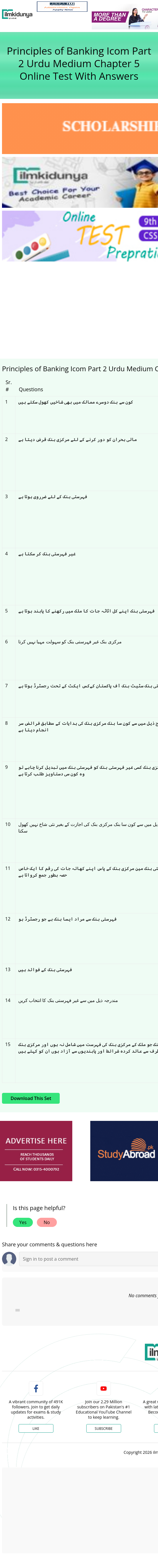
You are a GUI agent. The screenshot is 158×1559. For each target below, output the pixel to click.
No (47, 1222)
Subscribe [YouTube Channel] (104, 1428)
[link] (62, 6)
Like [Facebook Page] (36, 1428)
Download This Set (31, 1098)
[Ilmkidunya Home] (17, 14)
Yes (23, 1222)
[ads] (36, 1151)
